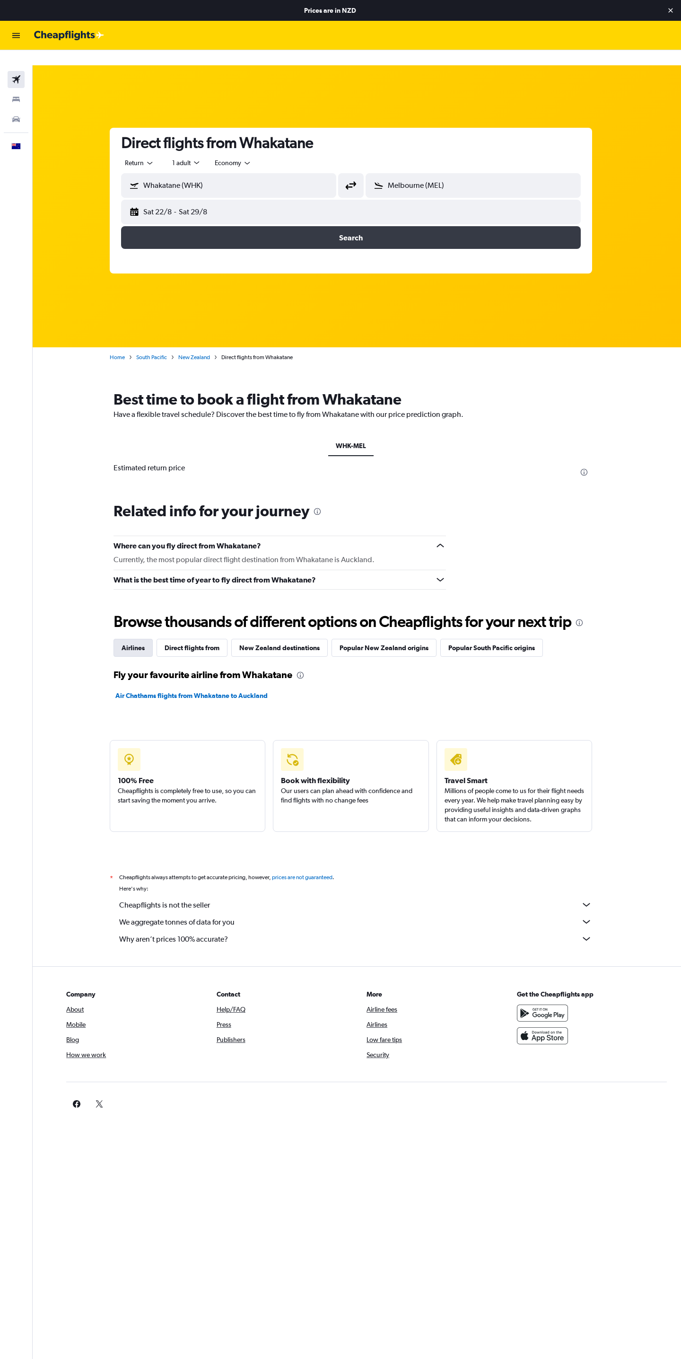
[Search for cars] (16, 104)
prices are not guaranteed (308, 862)
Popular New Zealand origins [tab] (390, 632)
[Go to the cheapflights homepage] (69, 35)
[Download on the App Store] (545, 1020)
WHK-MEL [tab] (357, 430)
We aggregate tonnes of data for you (361, 906)
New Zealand (200, 342)
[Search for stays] (16, 84)
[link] (530, 1088)
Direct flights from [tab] (198, 632)
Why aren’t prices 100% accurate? (361, 923)
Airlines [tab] (139, 632)
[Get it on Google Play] (545, 997)
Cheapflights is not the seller (361, 889)
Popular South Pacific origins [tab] (497, 632)
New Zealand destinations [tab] (285, 632)
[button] (670, 10)
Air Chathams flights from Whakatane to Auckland (198, 680)
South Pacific (157, 342)
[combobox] (145, 147)
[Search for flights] (16, 64)
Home (123, 342)
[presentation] (590, 457)
